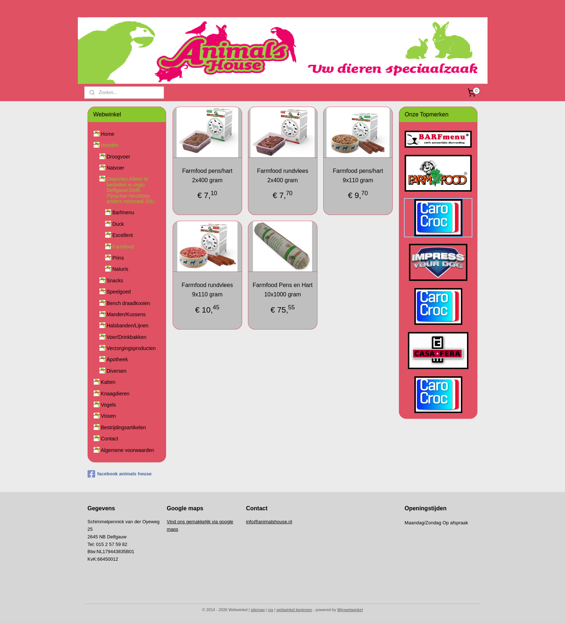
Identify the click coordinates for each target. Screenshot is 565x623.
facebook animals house (120, 474)
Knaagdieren (115, 393)
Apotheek (117, 359)
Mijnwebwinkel (350, 610)
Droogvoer (118, 157)
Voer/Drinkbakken (127, 337)
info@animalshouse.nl (269, 521)
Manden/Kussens (126, 314)
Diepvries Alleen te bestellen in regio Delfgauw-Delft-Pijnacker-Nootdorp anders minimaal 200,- (132, 190)
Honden (110, 145)
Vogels (108, 405)
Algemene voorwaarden (127, 450)
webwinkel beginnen (294, 610)
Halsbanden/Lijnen (127, 325)
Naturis (120, 269)
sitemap (258, 610)
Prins (118, 258)
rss (270, 610)
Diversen (116, 371)
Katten (108, 382)
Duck (118, 224)
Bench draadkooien (128, 303)
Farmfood (123, 247)
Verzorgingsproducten (131, 348)
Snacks (115, 280)
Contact (109, 439)
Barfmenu (123, 212)
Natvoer (115, 168)
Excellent (122, 235)
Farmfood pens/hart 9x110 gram (358, 175)
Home (107, 134)
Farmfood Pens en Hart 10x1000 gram (282, 289)
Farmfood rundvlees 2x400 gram (282, 175)
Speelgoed (119, 292)
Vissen (108, 416)
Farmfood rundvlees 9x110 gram (207, 289)
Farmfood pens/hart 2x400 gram (207, 175)
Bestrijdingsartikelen (123, 427)
